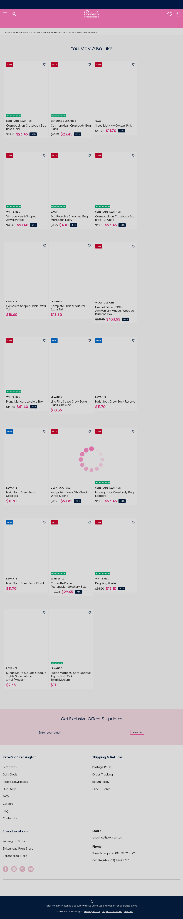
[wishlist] (169, 13)
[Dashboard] (14, 13)
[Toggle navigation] (5, 13)
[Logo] (91, 13)
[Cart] (178, 13)
